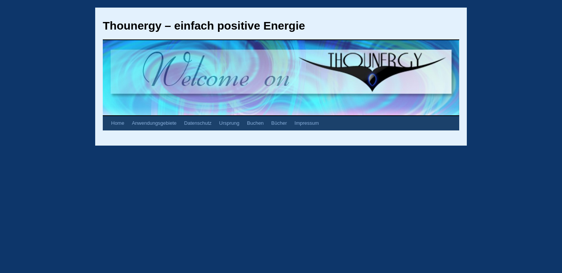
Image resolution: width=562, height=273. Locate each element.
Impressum (307, 123)
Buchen (255, 123)
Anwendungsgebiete (154, 123)
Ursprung (229, 123)
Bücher (279, 123)
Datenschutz (198, 123)
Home (117, 123)
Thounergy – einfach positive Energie (204, 25)
